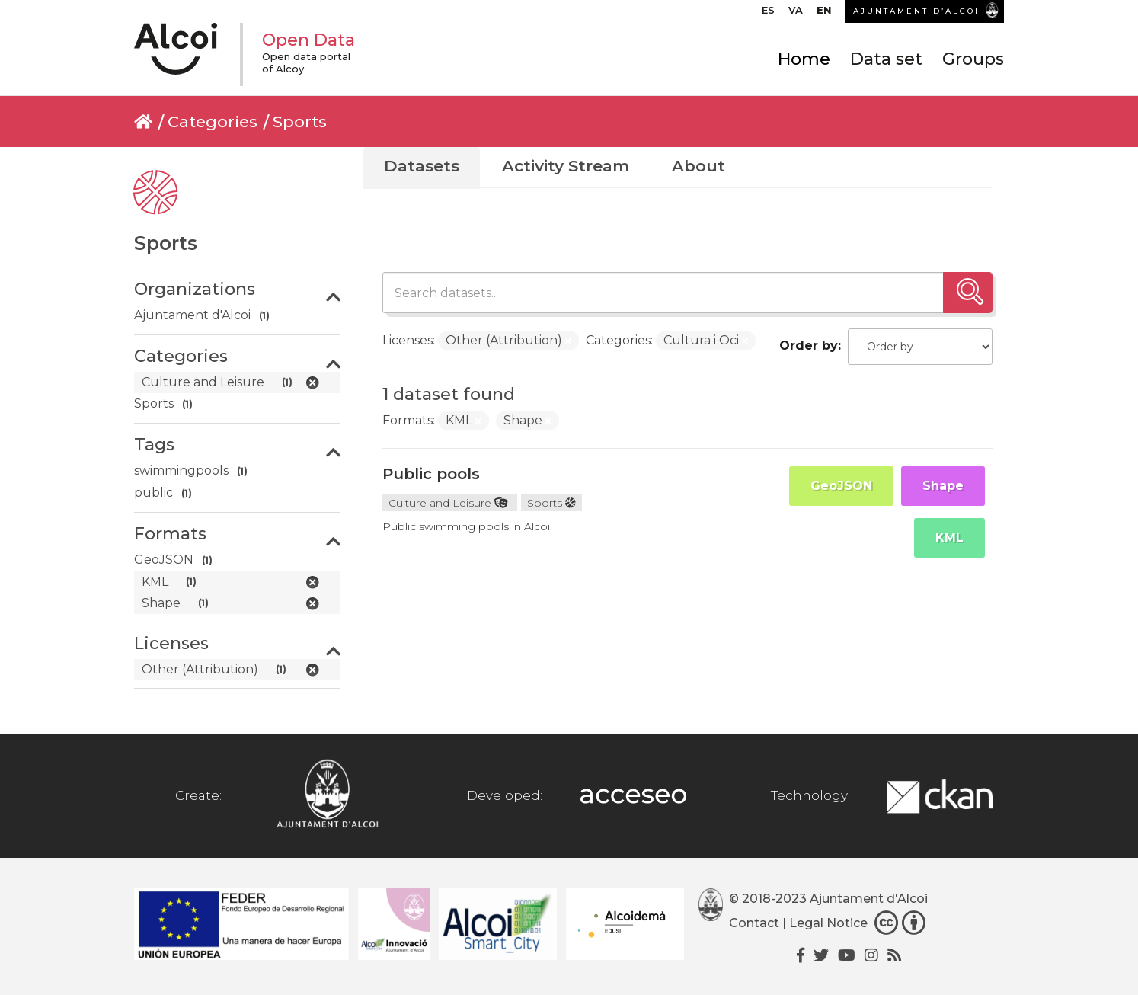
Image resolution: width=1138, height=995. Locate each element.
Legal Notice (828, 923)
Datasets (421, 165)
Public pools (431, 474)
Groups (973, 59)
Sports (300, 121)
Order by (808, 345)
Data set (886, 59)
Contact (754, 923)
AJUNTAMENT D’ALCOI (916, 11)
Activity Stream (565, 165)
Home (804, 59)
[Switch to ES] (768, 13)
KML (949, 537)
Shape (943, 485)
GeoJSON (841, 485)
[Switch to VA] (795, 13)
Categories (212, 121)
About (698, 165)
